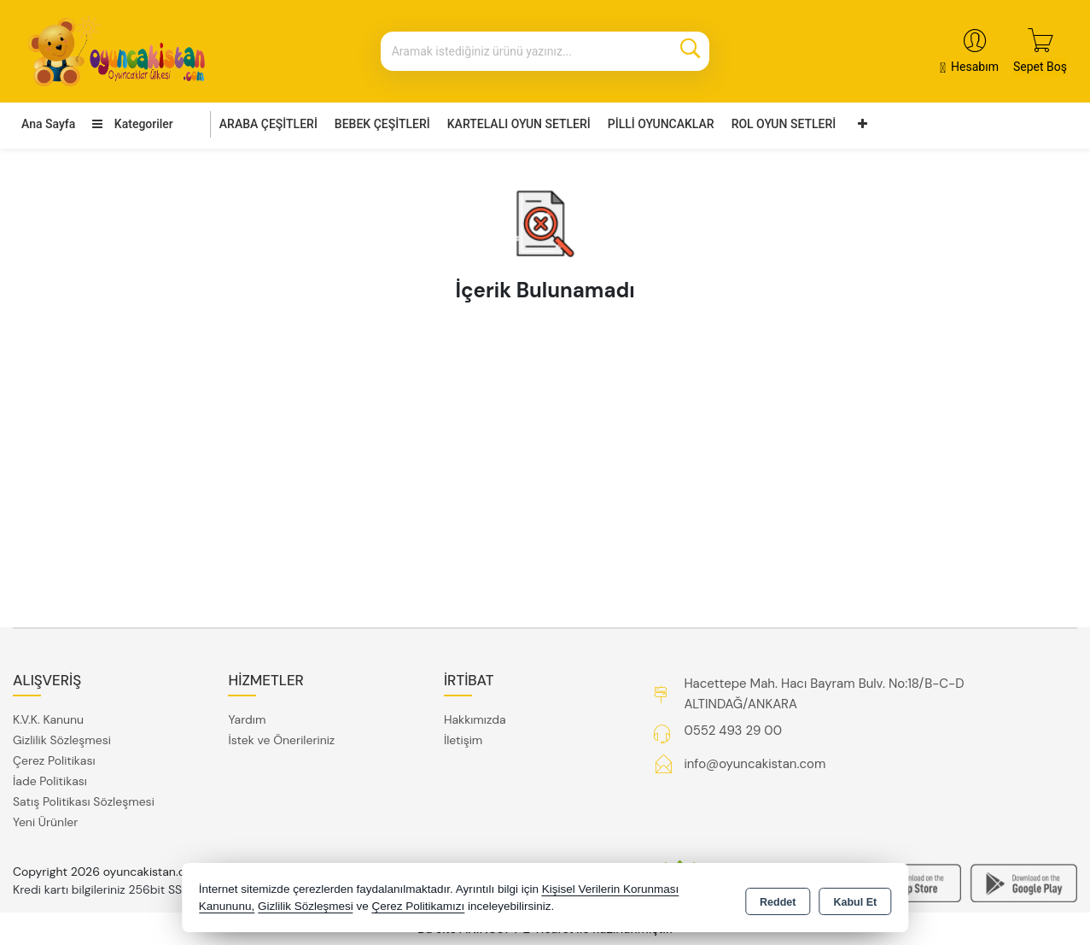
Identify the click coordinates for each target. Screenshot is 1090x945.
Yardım (246, 719)
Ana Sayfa (48, 124)
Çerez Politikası (54, 760)
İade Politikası (50, 781)
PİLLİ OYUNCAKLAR (661, 124)
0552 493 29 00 (732, 730)
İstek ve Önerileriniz (281, 740)
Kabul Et (855, 899)
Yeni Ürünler (45, 822)
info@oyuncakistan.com (754, 763)
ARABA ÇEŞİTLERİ (268, 124)
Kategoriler (132, 124)
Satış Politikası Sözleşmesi (83, 801)
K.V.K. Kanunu (48, 719)
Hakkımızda (475, 719)
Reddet (778, 899)
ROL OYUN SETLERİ (784, 124)
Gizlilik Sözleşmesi (62, 740)
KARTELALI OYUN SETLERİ (519, 124)
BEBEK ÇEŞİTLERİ (382, 124)
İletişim (463, 740)
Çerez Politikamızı (417, 906)
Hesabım (975, 66)
